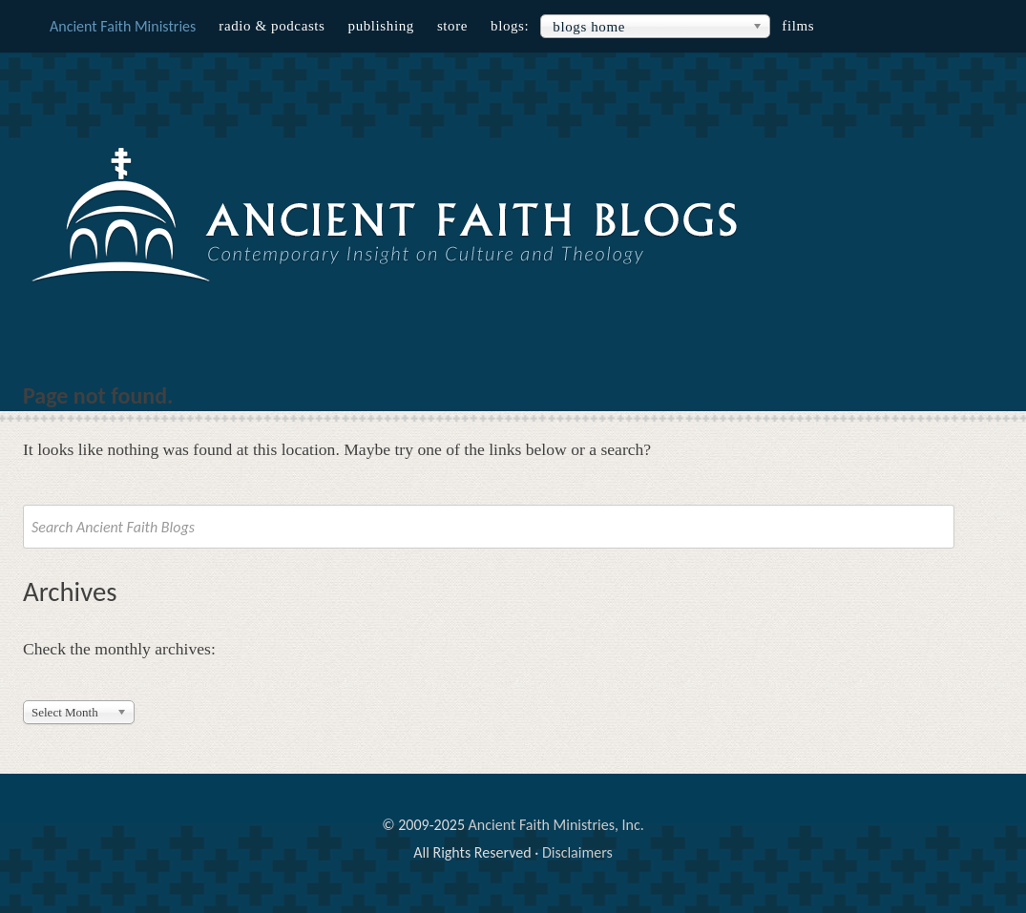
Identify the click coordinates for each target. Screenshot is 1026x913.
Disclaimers (577, 852)
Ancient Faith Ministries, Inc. (556, 825)
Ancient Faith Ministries (123, 26)
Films (798, 25)
